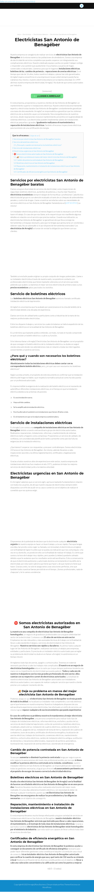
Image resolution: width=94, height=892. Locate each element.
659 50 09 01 (71, 203)
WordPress (46, 888)
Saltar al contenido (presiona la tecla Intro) (17, 1)
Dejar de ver (34, 136)
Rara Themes (65, 885)
